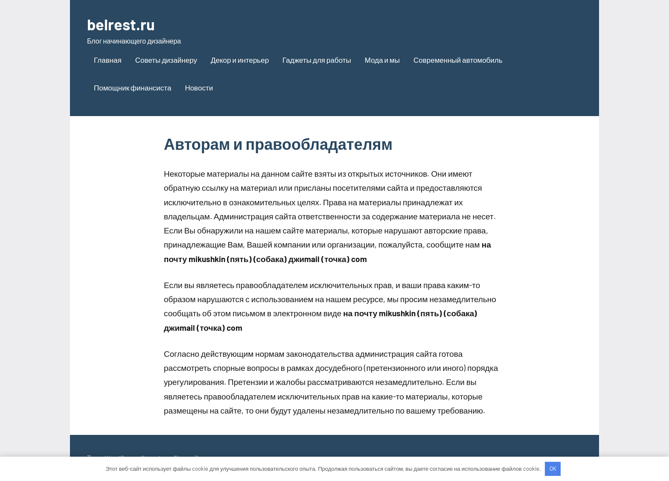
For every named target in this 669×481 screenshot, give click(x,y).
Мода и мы (382, 59)
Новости (199, 87)
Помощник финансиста (132, 87)
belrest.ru (121, 24)
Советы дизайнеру (166, 59)
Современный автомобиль (458, 59)
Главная (108, 59)
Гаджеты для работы (316, 59)
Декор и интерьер (240, 59)
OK (553, 468)
